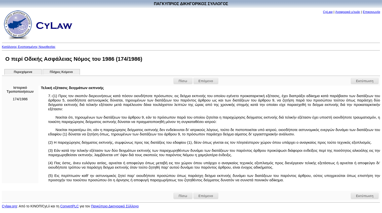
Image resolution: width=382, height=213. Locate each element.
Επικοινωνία (371, 12)
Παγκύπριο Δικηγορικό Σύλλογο (115, 206)
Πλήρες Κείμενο (61, 72)
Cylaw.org (9, 206)
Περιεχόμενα (23, 72)
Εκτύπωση (364, 81)
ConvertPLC (69, 206)
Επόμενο (206, 81)
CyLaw (328, 12)
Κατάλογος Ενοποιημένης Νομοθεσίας (29, 47)
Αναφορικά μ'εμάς (347, 12)
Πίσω (183, 81)
